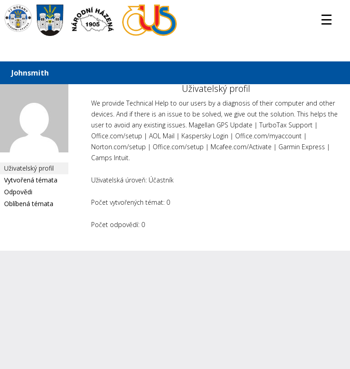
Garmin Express (301, 146)
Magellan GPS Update (220, 125)
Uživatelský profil (29, 168)
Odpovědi (18, 191)
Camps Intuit (110, 157)
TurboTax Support (286, 125)
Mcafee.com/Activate (241, 146)
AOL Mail (162, 135)
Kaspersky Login (204, 135)
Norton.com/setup (118, 146)
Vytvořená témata (30, 180)
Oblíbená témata (28, 203)
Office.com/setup (116, 135)
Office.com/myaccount (268, 135)
